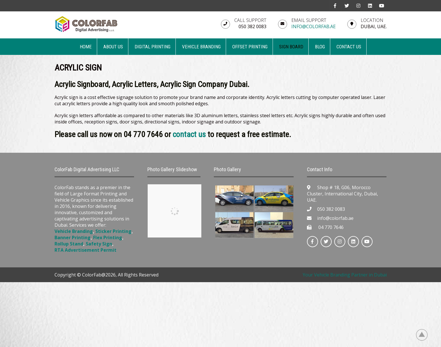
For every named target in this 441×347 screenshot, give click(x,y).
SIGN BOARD (291, 46)
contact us (189, 134)
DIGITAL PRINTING (152, 46)
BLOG (320, 46)
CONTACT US (349, 46)
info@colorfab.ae (313, 26)
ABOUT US (113, 46)
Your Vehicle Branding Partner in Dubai (345, 275)
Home (86, 46)
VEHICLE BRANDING (201, 46)
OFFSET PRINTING (249, 46)
